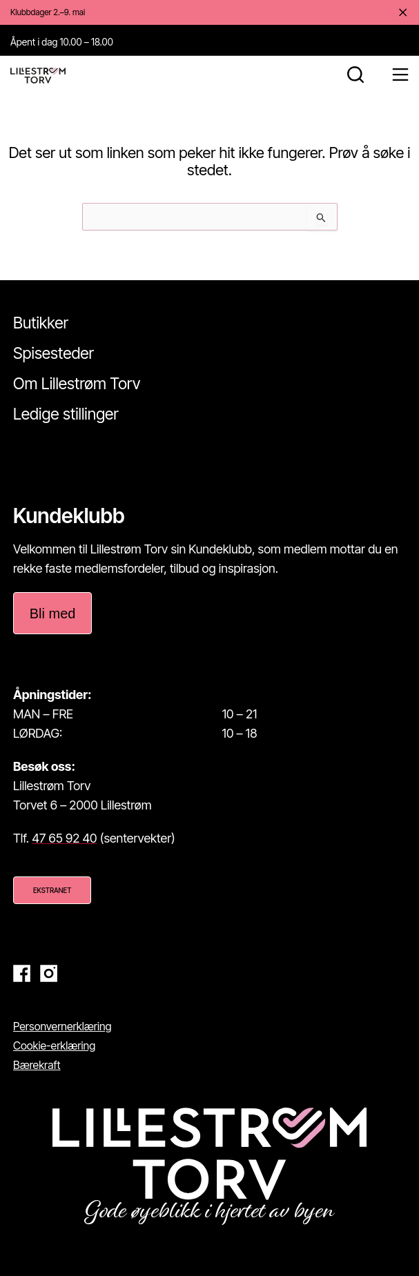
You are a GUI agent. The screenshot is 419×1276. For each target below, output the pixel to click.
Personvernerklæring (62, 1026)
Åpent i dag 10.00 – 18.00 (61, 42)
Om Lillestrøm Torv (76, 383)
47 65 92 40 (64, 838)
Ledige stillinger (66, 414)
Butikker (40, 323)
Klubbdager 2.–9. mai (47, 12)
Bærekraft (37, 1065)
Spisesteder (53, 353)
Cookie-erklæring (54, 1045)
